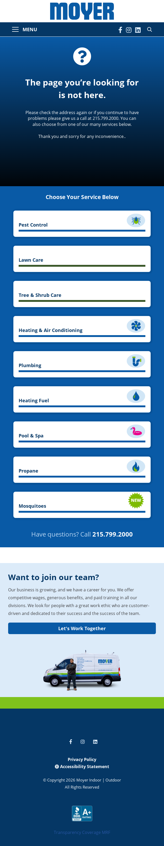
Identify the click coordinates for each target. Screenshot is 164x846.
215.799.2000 (112, 534)
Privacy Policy (82, 759)
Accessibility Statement (82, 766)
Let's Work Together (82, 628)
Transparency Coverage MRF (82, 832)
